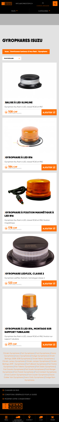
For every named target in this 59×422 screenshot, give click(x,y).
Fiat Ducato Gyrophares (13, 369)
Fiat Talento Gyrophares (25, 367)
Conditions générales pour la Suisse (21, 394)
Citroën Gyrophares (11, 353)
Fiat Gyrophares (27, 353)
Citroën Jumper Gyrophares (37, 361)
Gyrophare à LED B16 (18, 157)
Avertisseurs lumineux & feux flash (23, 51)
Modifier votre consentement (18, 399)
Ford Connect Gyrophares (46, 372)
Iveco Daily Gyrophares (34, 377)
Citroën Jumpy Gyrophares (13, 361)
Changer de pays (12, 390)
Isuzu (7, 51)
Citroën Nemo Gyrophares (43, 358)
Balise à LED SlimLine (19, 102)
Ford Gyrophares (43, 353)
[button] (11, 58)
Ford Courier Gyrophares (38, 375)
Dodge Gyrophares (39, 356)
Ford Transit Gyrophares (24, 372)
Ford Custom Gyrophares (15, 375)
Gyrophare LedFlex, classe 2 (24, 273)
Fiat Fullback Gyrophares (36, 364)
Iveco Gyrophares (22, 356)
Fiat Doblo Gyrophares (45, 367)
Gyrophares (42, 51)
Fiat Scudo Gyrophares (34, 369)
